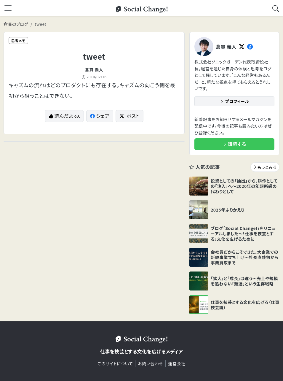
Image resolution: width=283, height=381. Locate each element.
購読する (234, 143)
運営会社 (176, 363)
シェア (99, 115)
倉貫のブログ (16, 24)
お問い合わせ (150, 363)
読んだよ (64, 115)
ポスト (129, 115)
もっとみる (265, 167)
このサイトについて (115, 363)
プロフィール (234, 101)
